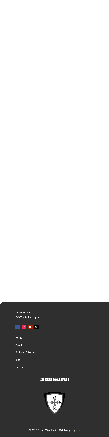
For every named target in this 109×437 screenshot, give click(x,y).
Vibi (78, 430)
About (18, 345)
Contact (19, 367)
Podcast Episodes (25, 352)
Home (18, 337)
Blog (18, 359)
